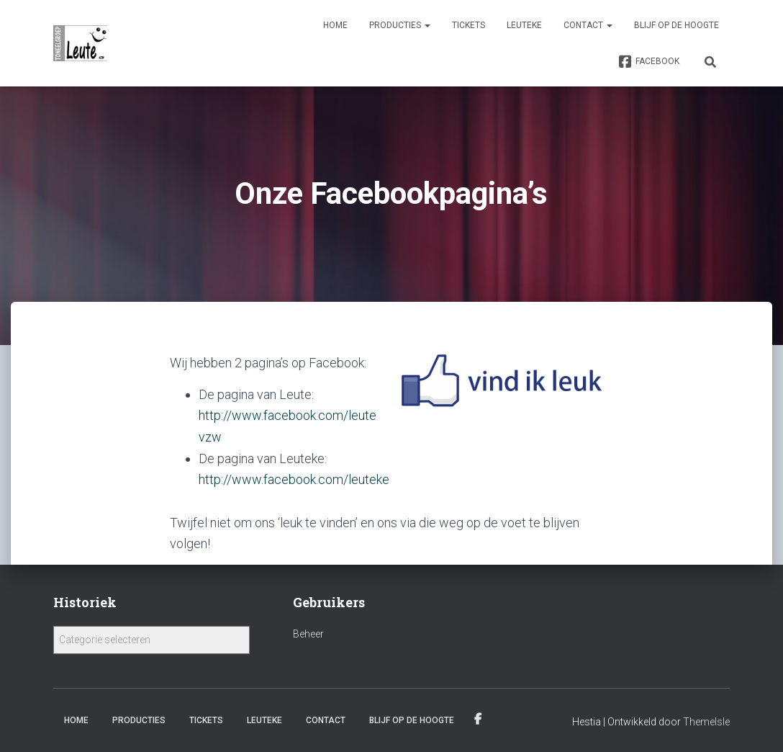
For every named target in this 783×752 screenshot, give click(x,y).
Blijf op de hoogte (676, 25)
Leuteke (524, 25)
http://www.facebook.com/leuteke (294, 477)
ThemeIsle (706, 720)
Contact (588, 25)
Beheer (308, 632)
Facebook (648, 62)
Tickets (468, 25)
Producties (399, 25)
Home (335, 25)
